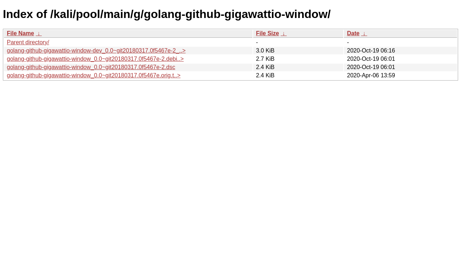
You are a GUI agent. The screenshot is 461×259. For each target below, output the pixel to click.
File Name (20, 33)
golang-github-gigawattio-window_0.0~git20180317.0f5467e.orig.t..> (93, 75)
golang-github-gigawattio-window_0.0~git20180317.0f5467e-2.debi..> (95, 59)
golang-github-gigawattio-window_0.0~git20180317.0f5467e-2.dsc (91, 67)
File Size (267, 33)
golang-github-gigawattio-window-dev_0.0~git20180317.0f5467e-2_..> (96, 50)
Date (353, 33)
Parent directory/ (28, 42)
